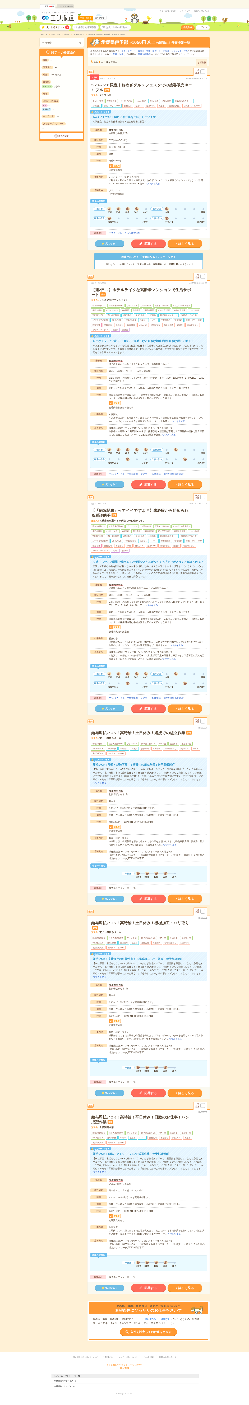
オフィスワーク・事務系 (132, 51)
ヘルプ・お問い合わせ (167, 11)
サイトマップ (185, 11)
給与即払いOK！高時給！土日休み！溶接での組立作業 (138, 733)
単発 (121, 54)
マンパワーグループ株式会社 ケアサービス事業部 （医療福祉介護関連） (147, 474)
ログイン (203, 27)
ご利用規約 (108, 1357)
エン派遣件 (47, 6)
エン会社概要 (148, 1357)
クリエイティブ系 (179, 51)
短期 (115, 54)
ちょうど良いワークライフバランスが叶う (58, 12)
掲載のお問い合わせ (202, 11)
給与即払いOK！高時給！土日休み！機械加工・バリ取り (140, 923)
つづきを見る (153, 183)
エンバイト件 (65, 6)
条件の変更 (63, 136)
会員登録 (187, 27)
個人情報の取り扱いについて (85, 1357)
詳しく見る (186, 244)
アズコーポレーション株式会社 (124, 233)
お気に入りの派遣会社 (117, 27)
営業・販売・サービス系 (157, 51)
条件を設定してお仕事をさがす (151, 1332)
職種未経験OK (144, 54)
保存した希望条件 (87, 27)
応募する (150, 244)
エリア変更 (100, 18)
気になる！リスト (57, 27)
